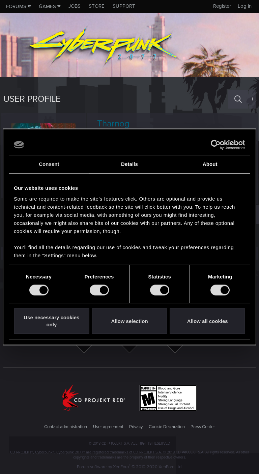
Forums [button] (16, 6)
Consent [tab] (49, 164)
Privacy (136, 426)
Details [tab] (129, 164)
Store (97, 6)
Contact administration (65, 426)
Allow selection (129, 321)
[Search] (238, 99)
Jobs (74, 6)
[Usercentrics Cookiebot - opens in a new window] (215, 145)
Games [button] (47, 6)
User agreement (108, 426)
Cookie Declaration (167, 426)
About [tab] (210, 164)
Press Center (203, 426)
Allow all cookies (207, 321)
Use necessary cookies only (51, 321)
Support (124, 6)
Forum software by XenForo (129, 467)
